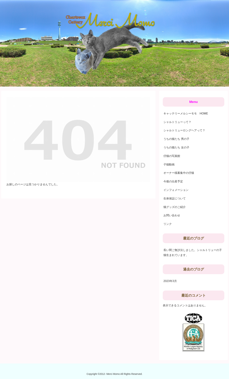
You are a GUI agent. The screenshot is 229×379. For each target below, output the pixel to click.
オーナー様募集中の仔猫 (178, 172)
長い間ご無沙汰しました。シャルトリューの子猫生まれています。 (192, 253)
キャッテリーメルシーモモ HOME (185, 113)
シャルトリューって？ (177, 122)
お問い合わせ (171, 215)
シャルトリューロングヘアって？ (184, 130)
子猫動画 (169, 164)
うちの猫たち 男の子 (176, 138)
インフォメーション (175, 189)
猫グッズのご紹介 (174, 207)
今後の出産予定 (173, 181)
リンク (167, 223)
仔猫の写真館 (171, 155)
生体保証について (174, 198)
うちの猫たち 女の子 (176, 147)
